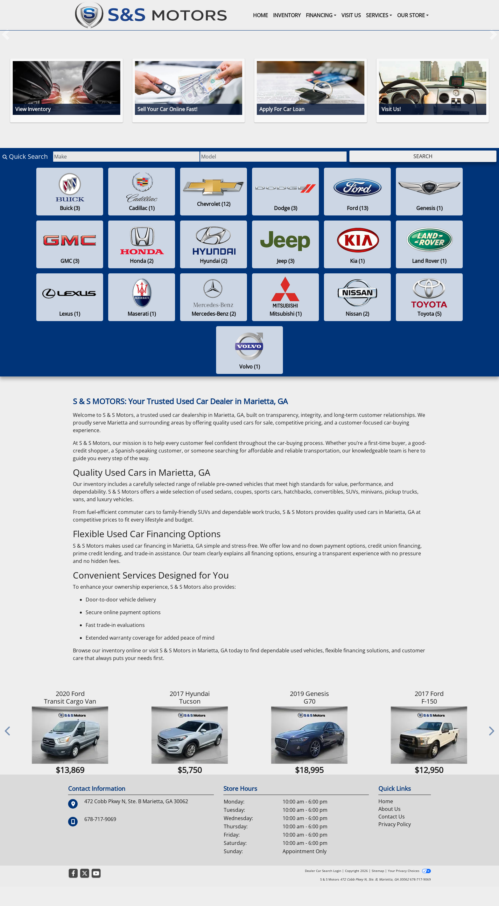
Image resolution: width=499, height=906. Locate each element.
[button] (5, 34)
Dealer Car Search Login (323, 890)
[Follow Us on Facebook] (73, 892)
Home (385, 820)
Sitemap (378, 890)
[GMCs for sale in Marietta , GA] (69, 244)
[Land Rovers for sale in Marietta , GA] (429, 244)
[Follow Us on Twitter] (84, 892)
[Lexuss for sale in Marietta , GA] (69, 297)
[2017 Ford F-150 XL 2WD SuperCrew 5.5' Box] (430, 735)
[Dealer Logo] (151, 14)
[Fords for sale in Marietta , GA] (357, 191)
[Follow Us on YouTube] (96, 892)
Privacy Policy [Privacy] (394, 843)
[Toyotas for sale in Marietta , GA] (429, 297)
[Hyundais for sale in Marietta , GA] (213, 244)
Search (422, 156)
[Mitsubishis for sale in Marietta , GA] (285, 297)
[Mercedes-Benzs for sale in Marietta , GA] (213, 297)
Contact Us (391, 835)
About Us (389, 828)
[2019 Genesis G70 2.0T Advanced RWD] (310, 735)
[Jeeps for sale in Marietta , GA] (285, 244)
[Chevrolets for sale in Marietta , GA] (213, 191)
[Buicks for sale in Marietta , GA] (69, 191)
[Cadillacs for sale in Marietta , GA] (141, 191)
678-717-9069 (100, 838)
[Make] (126, 156)
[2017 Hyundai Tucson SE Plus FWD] (191, 735)
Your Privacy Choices (409, 890)
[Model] (273, 156)
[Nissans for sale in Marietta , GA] (357, 297)
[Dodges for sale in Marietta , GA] (285, 191)
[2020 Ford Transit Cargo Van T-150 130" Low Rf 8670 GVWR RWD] (71, 735)
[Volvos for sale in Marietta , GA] (249, 350)
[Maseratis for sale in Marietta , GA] (141, 297)
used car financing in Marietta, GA (162, 545)
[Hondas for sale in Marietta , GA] (141, 244)
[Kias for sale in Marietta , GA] (357, 244)
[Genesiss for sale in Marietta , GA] (429, 191)
